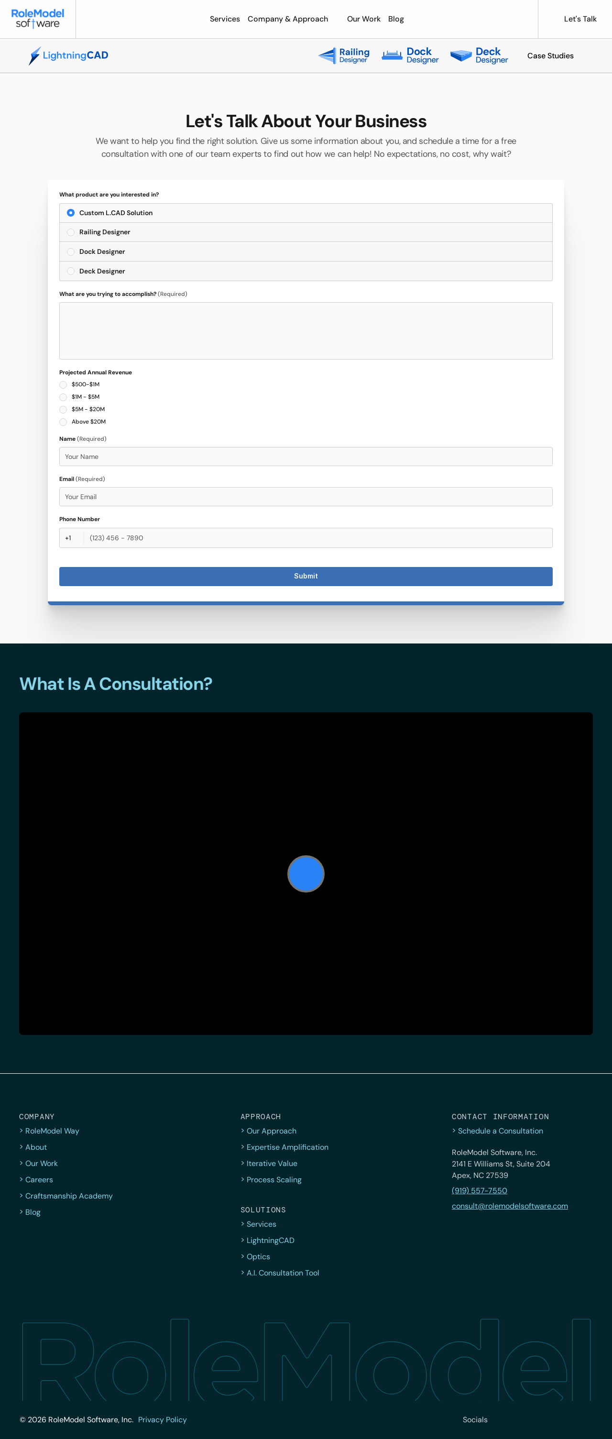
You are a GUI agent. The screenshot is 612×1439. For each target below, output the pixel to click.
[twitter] (501, 1420)
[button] (550, 55)
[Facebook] (522, 1420)
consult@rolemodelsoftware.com (510, 1206)
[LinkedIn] (564, 1420)
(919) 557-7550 (479, 1191)
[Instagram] (543, 1420)
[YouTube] (585, 1420)
